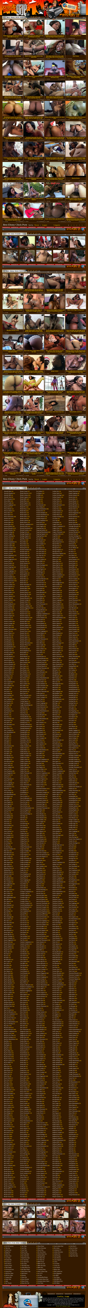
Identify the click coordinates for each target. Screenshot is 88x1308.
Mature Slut (55, 637)
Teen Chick (71, 868)
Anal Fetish (6, 691)
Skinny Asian (72, 617)
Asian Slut (6, 819)
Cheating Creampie (24, 720)
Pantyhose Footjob (57, 903)
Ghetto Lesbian (40, 648)
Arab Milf (6, 742)
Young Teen (71, 1192)
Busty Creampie (24, 676)
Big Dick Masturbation (9, 1039)
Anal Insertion (7, 701)
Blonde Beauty (7, 1171)
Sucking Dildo (72, 808)
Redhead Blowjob (57, 1128)
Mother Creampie (57, 786)
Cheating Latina (24, 730)
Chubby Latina (23, 759)
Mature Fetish (56, 590)
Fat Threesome (39, 505)
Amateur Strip (7, 617)
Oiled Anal (55, 839)
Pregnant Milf (56, 1029)
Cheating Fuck (23, 722)
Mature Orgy (56, 625)
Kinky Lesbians (40, 1033)
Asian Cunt (6, 769)
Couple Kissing (24, 864)
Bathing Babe (7, 870)
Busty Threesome (24, 695)
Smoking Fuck (72, 695)
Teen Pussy (71, 936)
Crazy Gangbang (24, 880)
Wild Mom (71, 1142)
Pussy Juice (55, 1078)
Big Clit (6, 1008)
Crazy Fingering (24, 876)
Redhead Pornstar (57, 1146)
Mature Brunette (56, 571)
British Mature (23, 575)
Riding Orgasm (56, 1194)
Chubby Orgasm (24, 767)
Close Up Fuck (23, 806)
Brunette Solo (23, 635)
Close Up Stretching (25, 814)
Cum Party (22, 934)
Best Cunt (6, 963)
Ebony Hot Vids (25, 1283)
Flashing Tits (39, 571)
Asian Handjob (7, 784)
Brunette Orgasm (24, 625)
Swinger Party (72, 825)
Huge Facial (39, 872)
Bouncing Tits (23, 547)
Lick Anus (55, 518)
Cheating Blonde (24, 716)
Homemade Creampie (41, 792)
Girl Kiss (38, 654)
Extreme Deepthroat (25, 1167)
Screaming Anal (72, 528)
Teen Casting (72, 864)
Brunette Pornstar (24, 627)
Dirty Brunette (23, 1010)
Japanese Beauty (40, 959)
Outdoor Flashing (57, 874)
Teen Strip (71, 953)
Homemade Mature (41, 802)
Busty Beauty (23, 670)
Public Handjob (56, 1062)
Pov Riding (55, 1016)
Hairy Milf (38, 753)
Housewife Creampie (41, 852)
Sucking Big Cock (73, 798)
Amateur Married (8, 586)
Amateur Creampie (8, 547)
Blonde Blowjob (8, 1177)
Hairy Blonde (39, 732)
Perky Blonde (56, 926)
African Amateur (8, 499)
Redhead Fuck (56, 1136)
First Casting (39, 541)
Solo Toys (71, 724)
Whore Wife (72, 1113)
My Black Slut (41, 1257)
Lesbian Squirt (56, 493)
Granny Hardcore (40, 705)
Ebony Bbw (23, 1080)
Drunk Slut (22, 1066)
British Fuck (23, 571)
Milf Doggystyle (56, 683)
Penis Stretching (56, 922)
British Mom (23, 578)
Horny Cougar (39, 821)
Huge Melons (39, 876)
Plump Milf (55, 961)
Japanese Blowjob (40, 963)
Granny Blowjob (40, 695)
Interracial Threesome (41, 940)
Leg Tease (38, 1115)
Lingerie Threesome (57, 532)
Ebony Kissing (23, 1117)
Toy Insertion (72, 1010)
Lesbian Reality (40, 1188)
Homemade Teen (40, 806)
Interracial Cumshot (41, 909)
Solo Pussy (71, 718)
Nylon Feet (55, 825)
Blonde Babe (7, 1169)
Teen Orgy (71, 924)
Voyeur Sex (71, 1078)
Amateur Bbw (7, 524)
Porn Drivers (77, 262)
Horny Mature (39, 831)
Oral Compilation (57, 850)
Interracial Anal (40, 895)
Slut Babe (71, 668)
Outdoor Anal (56, 870)
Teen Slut (71, 942)
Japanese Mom (39, 990)
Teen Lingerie (72, 916)
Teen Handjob (72, 911)
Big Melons (7, 1043)
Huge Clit (38, 862)
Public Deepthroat (57, 1054)
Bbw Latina (7, 891)
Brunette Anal (23, 586)
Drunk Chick (23, 1056)
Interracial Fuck (40, 918)
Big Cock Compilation (9, 1014)
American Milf (7, 670)
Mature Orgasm (56, 623)
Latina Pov (39, 1099)
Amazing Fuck (7, 650)
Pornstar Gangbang (57, 983)
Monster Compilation (58, 771)
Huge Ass (38, 858)
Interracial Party (40, 934)
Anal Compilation (8, 681)
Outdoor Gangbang (57, 878)
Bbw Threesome (8, 922)
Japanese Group (40, 979)
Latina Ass (38, 1062)
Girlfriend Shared (40, 666)
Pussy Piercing (56, 1084)
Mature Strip (56, 644)
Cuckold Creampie (24, 903)
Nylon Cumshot (56, 823)
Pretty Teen (55, 1047)
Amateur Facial (7, 565)
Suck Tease (71, 794)
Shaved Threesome (73, 600)
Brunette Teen (23, 641)
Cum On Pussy (23, 928)
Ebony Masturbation (25, 1120)
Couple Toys (23, 870)
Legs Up (38, 1120)
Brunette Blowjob (24, 598)
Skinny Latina (72, 637)
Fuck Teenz (40, 1283)
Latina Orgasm (39, 1093)
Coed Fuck (22, 829)
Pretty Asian (55, 1031)
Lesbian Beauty (40, 1130)
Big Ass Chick (7, 984)
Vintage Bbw (72, 1051)
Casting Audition (24, 697)
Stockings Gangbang (74, 761)
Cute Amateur (23, 948)
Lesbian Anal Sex (40, 1122)
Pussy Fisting (56, 1072)
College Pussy (23, 841)
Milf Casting (56, 677)
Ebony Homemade (24, 1113)
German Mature (40, 633)
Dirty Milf (22, 1019)
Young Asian (72, 1159)
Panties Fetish (56, 889)
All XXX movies (10, 248)
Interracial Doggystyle (41, 913)
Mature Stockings (57, 643)
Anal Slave (6, 716)
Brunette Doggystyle (25, 608)
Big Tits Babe (7, 1051)
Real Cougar (55, 1103)
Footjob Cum (39, 576)
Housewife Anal (40, 850)
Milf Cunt (55, 681)
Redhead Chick (56, 1130)
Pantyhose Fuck (56, 905)
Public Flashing (56, 1060)
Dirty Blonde (23, 1008)
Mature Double (56, 584)
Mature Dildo (56, 580)
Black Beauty (7, 1087)
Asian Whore (7, 833)
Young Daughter (73, 1179)
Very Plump (57, 1277)
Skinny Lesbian (72, 639)
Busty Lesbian (23, 683)
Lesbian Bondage (40, 1134)
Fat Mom (38, 497)
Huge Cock (39, 864)
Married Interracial (57, 541)
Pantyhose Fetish (57, 901)
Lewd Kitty (56, 1263)
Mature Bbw (55, 561)
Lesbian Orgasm (40, 1173)
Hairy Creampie (40, 738)
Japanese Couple (40, 967)
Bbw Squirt (6, 915)
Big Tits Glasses (8, 1058)
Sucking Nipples (73, 810)
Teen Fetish (71, 893)
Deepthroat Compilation (26, 986)
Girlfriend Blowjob (41, 658)
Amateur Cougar (8, 543)
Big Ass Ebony (7, 986)
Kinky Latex (39, 1031)
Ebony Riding (23, 1134)
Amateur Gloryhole (8, 573)
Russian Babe (72, 499)
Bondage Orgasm (24, 536)
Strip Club (71, 775)
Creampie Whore (24, 901)
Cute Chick (22, 955)
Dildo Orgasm (23, 994)
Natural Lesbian (56, 802)
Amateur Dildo (7, 557)
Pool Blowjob (56, 963)
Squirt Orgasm (72, 747)
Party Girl (55, 915)
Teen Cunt (71, 876)
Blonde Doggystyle (8, 1187)
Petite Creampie (56, 940)
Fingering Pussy (40, 536)
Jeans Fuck (39, 1010)
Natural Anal (56, 798)
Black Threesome (8, 1152)
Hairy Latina (39, 745)
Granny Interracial (40, 707)
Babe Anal (6, 850)
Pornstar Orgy (56, 988)
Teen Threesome (73, 961)
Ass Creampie (7, 835)
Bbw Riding (7, 911)
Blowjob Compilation (25, 524)
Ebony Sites (40, 1250)
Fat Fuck (22, 1194)
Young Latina (72, 1183)
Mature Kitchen (56, 609)
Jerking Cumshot (40, 1012)
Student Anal (72, 780)
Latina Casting (39, 1068)
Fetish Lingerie (40, 526)
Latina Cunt (39, 1074)
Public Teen (55, 1068)
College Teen (23, 845)
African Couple (7, 503)
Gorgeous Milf (39, 689)
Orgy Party (55, 866)
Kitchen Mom (39, 1047)
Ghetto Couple (39, 644)
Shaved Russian (72, 594)
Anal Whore (7, 728)
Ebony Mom (23, 1126)
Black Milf (6, 1115)
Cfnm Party (23, 712)
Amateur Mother (8, 592)
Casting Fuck (23, 699)
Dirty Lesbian (23, 1018)
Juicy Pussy (39, 1023)
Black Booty (7, 1091)
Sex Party (71, 549)
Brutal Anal (23, 646)
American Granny (8, 666)
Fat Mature (39, 493)
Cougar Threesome (24, 858)
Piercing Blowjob (57, 951)
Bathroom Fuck (7, 874)
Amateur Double (8, 563)
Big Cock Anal (7, 1010)
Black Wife (6, 1163)
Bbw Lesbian (7, 893)
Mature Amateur (56, 555)
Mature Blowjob (56, 569)
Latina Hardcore (40, 1082)
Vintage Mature (72, 1062)
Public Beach (56, 1051)
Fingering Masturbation (42, 532)
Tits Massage (72, 1006)
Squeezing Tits (72, 744)
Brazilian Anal (23, 551)
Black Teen (6, 1150)
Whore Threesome (73, 1111)
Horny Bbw (39, 812)
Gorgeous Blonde (40, 683)
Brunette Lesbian (24, 619)
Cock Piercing (23, 823)
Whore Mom (72, 1105)
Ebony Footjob (23, 1103)
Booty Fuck (23, 545)
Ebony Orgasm (23, 1128)
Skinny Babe (72, 619)
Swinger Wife (72, 827)
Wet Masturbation (73, 1082)
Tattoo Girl (71, 833)
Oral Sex (55, 860)
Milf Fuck (55, 689)
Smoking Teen (72, 703)
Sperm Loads (72, 740)
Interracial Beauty (40, 899)
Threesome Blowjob (73, 973)
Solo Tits (71, 722)
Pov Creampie (56, 1006)
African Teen (7, 514)
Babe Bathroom (7, 852)
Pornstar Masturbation (58, 984)
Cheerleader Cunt (24, 740)
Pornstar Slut (56, 994)
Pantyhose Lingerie (57, 907)
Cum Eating (23, 913)
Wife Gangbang (72, 1119)
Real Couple (55, 1105)
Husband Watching (40, 889)
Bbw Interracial (7, 889)
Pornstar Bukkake (57, 975)
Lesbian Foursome (40, 1155)
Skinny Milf (72, 644)
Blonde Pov (23, 507)
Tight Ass (71, 986)
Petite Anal (55, 932)
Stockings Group (73, 763)
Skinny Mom (72, 646)
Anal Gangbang (7, 699)
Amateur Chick (7, 538)
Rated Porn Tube (25, 1257)
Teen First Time (72, 897)
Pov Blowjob (56, 1002)
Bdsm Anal (6, 924)
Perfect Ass (55, 924)
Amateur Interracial (8, 580)
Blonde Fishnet (7, 1192)
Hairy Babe (39, 728)
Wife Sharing (72, 1120)
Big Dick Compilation (9, 1031)
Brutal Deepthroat (24, 650)
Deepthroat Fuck (24, 988)
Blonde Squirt (23, 514)
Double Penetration (24, 1047)
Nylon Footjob (56, 829)
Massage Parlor (56, 551)
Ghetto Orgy (39, 650)
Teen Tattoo (71, 959)
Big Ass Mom (7, 996)
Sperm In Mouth (73, 734)
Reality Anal (55, 1115)
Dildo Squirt (23, 998)
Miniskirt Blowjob (57, 740)
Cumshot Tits (23, 946)
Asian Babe (6, 751)
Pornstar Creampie (57, 979)
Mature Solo (55, 639)
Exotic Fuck (23, 1163)
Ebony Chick (23, 1091)
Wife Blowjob (72, 1117)
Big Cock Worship (8, 1023)
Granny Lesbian (40, 709)
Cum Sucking (23, 936)
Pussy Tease (55, 1091)
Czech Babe (23, 969)
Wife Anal (71, 1115)
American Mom (8, 672)
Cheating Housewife (25, 726)
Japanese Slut (39, 1000)
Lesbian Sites (57, 1254)
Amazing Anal (7, 637)
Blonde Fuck (7, 1194)
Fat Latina (22, 1196)
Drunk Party (23, 1064)
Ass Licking (7, 843)
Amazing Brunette (8, 646)
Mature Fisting (56, 594)
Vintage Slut (72, 1070)
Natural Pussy (56, 806)
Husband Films (40, 887)
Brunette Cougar (24, 604)
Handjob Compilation (41, 759)
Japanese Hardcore (40, 983)
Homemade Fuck (40, 798)
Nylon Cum (55, 821)
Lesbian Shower (40, 1194)
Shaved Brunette (73, 575)
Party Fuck (55, 913)
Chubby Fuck (23, 757)
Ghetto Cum (39, 646)
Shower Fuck (72, 602)
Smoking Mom (72, 699)
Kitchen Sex (39, 1049)
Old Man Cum (56, 847)
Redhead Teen (56, 1152)
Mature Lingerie (56, 615)
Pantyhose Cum (56, 899)
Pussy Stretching (57, 1087)
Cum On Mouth (24, 926)
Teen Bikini (71, 860)
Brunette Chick (23, 602)
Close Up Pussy (24, 812)
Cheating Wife (23, 738)
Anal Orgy (6, 705)
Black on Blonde (8, 1165)
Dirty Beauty (23, 1006)
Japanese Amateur (40, 951)
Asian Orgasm (7, 804)
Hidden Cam (39, 786)
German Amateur (40, 617)
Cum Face (22, 915)
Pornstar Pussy (56, 992)
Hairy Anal (39, 724)
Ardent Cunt (44, 248)
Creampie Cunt (23, 893)
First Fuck (38, 545)
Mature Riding (56, 635)
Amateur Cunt (7, 553)
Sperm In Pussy (72, 736)
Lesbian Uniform (57, 510)
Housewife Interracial (41, 854)
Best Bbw (6, 957)
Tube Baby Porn (25, 1265)
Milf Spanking (56, 716)
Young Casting (72, 1171)
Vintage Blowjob (73, 1054)
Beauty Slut (7, 951)
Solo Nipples (72, 714)
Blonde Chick (7, 1181)
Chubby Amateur (24, 745)
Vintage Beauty (72, 1052)
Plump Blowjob (56, 957)
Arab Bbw (6, 738)
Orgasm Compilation (58, 862)
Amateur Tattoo (7, 625)
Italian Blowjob (40, 946)
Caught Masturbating (25, 705)
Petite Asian (55, 934)
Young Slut (71, 1188)
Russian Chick (72, 508)
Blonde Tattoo (23, 516)
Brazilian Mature (24, 557)
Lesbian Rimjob (40, 1190)
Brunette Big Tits (24, 594)
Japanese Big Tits (40, 961)
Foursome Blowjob (41, 578)
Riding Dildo (56, 1190)
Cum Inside (23, 918)
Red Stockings (56, 1120)
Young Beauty (72, 1163)
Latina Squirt (39, 1105)
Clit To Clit (22, 794)
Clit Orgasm (23, 790)
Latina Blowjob (40, 1066)
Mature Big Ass (56, 563)
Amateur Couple (8, 545)
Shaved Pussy (72, 592)
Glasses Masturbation (41, 677)
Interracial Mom (40, 928)
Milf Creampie (56, 679)
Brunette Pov (23, 629)
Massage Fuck (56, 545)
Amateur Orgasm (8, 596)
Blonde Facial (7, 1190)
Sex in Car (71, 553)
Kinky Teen (39, 1037)
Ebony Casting (23, 1087)
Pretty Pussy (55, 1045)
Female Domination (41, 508)
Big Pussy (6, 1049)
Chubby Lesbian (24, 761)
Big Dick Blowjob (8, 1029)
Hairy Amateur (39, 722)
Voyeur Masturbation (74, 1076)
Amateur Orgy (7, 598)
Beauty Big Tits (7, 934)
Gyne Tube (24, 1250)
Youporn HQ (27, 1232)
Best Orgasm (7, 971)
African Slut (7, 512)
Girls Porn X (73, 1246)
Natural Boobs (56, 800)
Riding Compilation (57, 1185)
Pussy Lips (55, 1082)
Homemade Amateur (41, 788)
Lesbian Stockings (57, 495)
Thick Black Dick (73, 969)
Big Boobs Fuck (8, 1006)
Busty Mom (23, 687)
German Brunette (40, 627)
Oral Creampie (56, 852)
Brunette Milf (23, 621)
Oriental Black (56, 868)
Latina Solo (39, 1103)
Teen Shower (72, 940)
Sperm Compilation (73, 732)
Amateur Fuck (7, 569)
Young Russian (72, 1187)
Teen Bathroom (72, 854)
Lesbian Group (39, 1157)
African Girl (7, 507)
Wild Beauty (72, 1130)
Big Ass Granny (8, 990)
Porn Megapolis (57, 1273)
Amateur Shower (8, 608)
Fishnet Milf (39, 561)
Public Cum (55, 1052)
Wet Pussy (71, 1089)
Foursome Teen (40, 584)
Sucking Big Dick (73, 800)
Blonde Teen (23, 518)
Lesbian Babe (39, 1126)
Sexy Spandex (72, 557)
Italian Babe (39, 944)
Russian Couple (72, 510)
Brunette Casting (24, 600)
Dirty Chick (23, 1012)
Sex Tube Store (25, 1261)
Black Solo (6, 1138)
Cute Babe (22, 950)
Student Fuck (72, 784)
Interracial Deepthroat (41, 911)
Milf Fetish (55, 687)
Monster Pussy (56, 779)
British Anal (23, 565)
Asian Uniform (7, 831)
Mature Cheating (57, 573)
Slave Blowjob (72, 658)
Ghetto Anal (39, 641)
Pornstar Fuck (56, 981)
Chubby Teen (23, 771)
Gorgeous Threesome (41, 691)
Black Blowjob (7, 1089)
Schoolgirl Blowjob (73, 526)
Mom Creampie (56, 745)
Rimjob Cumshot (57, 1196)
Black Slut (6, 1136)
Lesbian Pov (39, 1185)
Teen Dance (71, 878)
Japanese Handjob (40, 981)
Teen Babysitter (72, 852)
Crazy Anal (22, 872)
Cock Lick (22, 821)
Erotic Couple (23, 1152)
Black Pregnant (7, 1130)
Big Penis (6, 1047)
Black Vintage (7, 1157)
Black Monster (7, 1119)
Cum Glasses (23, 916)
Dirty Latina (23, 1016)
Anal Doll (6, 689)
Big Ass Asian (7, 975)
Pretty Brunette (56, 1037)
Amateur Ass (7, 520)
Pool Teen (55, 967)
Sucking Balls (72, 796)
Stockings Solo (72, 765)
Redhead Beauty (56, 1126)
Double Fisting (23, 1043)
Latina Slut (39, 1101)
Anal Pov (6, 714)
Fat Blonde (22, 1188)
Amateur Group (7, 575)
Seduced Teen (72, 540)
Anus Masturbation (8, 732)
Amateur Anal (7, 518)
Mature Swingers (57, 650)
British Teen (23, 582)
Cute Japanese (23, 957)
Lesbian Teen (56, 503)
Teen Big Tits (72, 858)
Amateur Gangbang (8, 571)
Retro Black (55, 1159)
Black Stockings (8, 1144)
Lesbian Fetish (39, 1150)
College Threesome (24, 847)
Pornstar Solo (56, 996)
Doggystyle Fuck (24, 1033)
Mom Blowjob (56, 744)
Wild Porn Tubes (77, 1218)
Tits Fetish (71, 1004)
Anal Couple (7, 683)
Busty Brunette (23, 674)
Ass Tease (6, 845)
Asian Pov (6, 812)
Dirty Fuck (22, 1014)
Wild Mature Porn (58, 1281)
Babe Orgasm (7, 862)
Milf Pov (55, 709)
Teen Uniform (72, 967)
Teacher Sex (72, 841)
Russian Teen (72, 522)
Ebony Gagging (24, 1107)
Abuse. (68, 1306)
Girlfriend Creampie (41, 660)
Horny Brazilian (40, 815)
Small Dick (71, 676)
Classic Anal (23, 775)
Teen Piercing (72, 932)
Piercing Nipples (57, 953)
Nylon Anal (55, 819)
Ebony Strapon (23, 1140)
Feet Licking (39, 507)
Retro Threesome (57, 1181)
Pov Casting (55, 1004)
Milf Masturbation (57, 699)
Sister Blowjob (72, 608)
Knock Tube (24, 1252)
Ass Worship (7, 847)
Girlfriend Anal (40, 656)
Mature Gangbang (57, 600)
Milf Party (55, 705)
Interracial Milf (40, 926)
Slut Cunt (71, 672)
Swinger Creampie (73, 821)
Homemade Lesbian (41, 800)
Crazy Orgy (23, 885)
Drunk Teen (23, 1068)
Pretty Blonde (56, 1035)
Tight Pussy (71, 998)
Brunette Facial (23, 611)
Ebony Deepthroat (24, 1097)
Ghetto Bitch (39, 643)
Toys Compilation (73, 1012)
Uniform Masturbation (74, 1029)
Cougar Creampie (24, 850)
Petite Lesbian (56, 948)
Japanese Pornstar (40, 996)
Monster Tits (56, 780)
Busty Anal (22, 664)
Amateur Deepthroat (9, 555)
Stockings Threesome (74, 767)
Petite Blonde (56, 936)
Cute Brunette (23, 953)
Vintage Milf (72, 1064)
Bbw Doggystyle (8, 883)
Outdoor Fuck (56, 876)
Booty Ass (22, 540)
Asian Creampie (8, 767)
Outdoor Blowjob (57, 872)
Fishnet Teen (39, 567)
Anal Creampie (7, 685)
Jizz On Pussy (39, 1018)
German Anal (39, 619)
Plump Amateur (56, 955)
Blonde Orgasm (24, 503)
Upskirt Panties (72, 1035)
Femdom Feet (39, 510)
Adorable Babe (7, 491)
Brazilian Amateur (24, 549)
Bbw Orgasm (7, 901)
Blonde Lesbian (24, 495)
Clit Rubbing (23, 792)
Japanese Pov (39, 998)
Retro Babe (55, 1157)
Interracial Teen (40, 938)
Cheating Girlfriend (25, 724)
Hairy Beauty (39, 730)
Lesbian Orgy (39, 1175)
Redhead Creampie (57, 1132)
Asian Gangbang (8, 782)
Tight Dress (71, 990)
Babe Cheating (7, 858)
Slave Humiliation (73, 662)
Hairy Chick (39, 736)
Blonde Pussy (23, 508)
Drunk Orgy (23, 1062)
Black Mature (7, 1111)
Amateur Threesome (9, 629)
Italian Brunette (40, 948)
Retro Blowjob (56, 1163)
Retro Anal (55, 1155)
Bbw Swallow (7, 918)
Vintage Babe (72, 1049)
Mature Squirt (56, 641)
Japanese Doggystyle (41, 973)
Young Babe (72, 1161)
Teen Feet (71, 891)
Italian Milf (39, 950)
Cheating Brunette (24, 718)
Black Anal (6, 1080)
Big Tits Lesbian (8, 1060)
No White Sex (41, 1259)
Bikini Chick (7, 1072)
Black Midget (7, 1113)
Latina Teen (39, 1107)
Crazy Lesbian (23, 882)
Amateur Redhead (8, 604)
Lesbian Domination (41, 1146)
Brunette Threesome (25, 643)
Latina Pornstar (40, 1097)
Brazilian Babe (23, 553)
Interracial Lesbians (41, 924)
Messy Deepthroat (57, 664)
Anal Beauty (7, 676)
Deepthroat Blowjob (25, 984)
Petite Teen (55, 950)
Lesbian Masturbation (41, 1165)
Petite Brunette (56, 938)
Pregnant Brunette (57, 1025)
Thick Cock (71, 971)
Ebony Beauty (23, 1082)
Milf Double (55, 685)
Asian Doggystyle (8, 773)
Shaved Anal (72, 561)
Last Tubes (27, 262)
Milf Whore (55, 736)
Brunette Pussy (23, 631)
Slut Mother (71, 674)
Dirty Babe (22, 1004)
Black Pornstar (7, 1126)
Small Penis (71, 677)
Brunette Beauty (24, 592)
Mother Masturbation (58, 790)
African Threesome (8, 516)
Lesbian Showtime (58, 1252)
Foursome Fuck (40, 582)
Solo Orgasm (72, 716)
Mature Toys (56, 658)
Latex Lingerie (39, 1058)
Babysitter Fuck (8, 868)
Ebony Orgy (23, 1130)
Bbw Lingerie (7, 895)
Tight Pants (71, 996)
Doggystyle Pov (24, 1035)
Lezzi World (57, 1267)
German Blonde (40, 623)
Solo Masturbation (73, 712)
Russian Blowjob (73, 505)
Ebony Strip (23, 1142)
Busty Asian (23, 666)
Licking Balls (56, 522)
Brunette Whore (24, 644)
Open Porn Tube (74, 1256)
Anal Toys (6, 726)
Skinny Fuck (72, 633)
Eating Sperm (23, 1072)
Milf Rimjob (55, 711)
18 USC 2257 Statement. (61, 1306)
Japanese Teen (39, 1004)
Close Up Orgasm (24, 810)
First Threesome (40, 549)
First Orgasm (39, 547)
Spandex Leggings (73, 730)
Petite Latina (56, 946)
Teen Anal (71, 847)
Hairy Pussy (39, 755)
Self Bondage (72, 541)
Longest (44, 225)
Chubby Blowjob (24, 753)
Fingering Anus (40, 528)
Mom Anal (55, 742)
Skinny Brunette (72, 629)
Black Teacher (7, 1148)
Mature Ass (55, 559)
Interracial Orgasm (40, 930)
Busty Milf (22, 685)
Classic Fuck (23, 777)
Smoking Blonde (73, 687)
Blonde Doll (7, 1188)
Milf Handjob (56, 693)
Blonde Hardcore (24, 493)
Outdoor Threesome (57, 887)
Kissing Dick (39, 1043)
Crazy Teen (23, 887)
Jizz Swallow (39, 1021)
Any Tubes (24, 1246)
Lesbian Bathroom (40, 1128)
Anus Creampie (7, 730)
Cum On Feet (23, 924)
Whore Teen (72, 1109)
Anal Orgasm (7, 703)
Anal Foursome (7, 695)
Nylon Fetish (56, 827)
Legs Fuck (38, 1119)
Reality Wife (56, 1119)
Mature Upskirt (56, 660)
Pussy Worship (56, 1093)
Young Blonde (72, 1167)
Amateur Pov (7, 602)
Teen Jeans (71, 913)
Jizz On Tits (39, 1019)
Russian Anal (72, 497)
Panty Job (55, 897)
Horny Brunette (40, 817)
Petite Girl (55, 942)
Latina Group (39, 1080)
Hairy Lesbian (39, 747)
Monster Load (56, 777)
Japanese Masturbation (41, 984)
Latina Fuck (39, 1078)
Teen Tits (71, 963)
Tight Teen (71, 1000)
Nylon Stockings (57, 835)
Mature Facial (56, 586)
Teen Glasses (72, 905)
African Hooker (7, 508)
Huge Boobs (39, 860)
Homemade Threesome (41, 808)
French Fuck (39, 594)
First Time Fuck (40, 553)
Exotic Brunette (24, 1159)
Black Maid (7, 1109)
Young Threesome (73, 1194)
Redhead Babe (56, 1124)
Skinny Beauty (72, 621)
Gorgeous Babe (40, 681)
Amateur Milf (7, 588)
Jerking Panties (40, 1014)
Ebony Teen (23, 1144)
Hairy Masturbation (41, 749)
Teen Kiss (71, 915)
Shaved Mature (72, 588)
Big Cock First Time (9, 1018)
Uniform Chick (72, 1025)
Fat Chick (22, 1192)
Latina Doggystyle (40, 1076)
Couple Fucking (24, 862)
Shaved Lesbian (72, 586)
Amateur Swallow (8, 621)
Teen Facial (71, 889)
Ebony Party (23, 1132)
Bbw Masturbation (8, 897)
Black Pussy (7, 1132)
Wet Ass (71, 1080)
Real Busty (55, 1101)
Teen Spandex (72, 946)
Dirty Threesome (24, 1029)
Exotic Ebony (23, 1161)
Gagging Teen (39, 611)
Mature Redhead (56, 633)
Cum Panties (23, 932)
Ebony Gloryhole (24, 1111)
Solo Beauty (72, 705)
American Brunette (8, 664)
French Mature (39, 596)
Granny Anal (39, 693)
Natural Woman (56, 812)
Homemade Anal (40, 790)
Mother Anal (56, 782)
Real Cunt (55, 1107)
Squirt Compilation (73, 745)
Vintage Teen (72, 1072)
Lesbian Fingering (40, 1152)
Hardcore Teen (39, 784)
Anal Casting (7, 677)
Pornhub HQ (44, 262)
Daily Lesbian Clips (42, 1271)
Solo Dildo (71, 709)
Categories (57, 225)
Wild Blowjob (72, 1134)
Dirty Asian (23, 1002)
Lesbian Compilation (41, 1140)
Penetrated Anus (56, 918)
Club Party (22, 817)
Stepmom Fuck (72, 753)
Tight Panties (72, 994)
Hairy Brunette (39, 734)
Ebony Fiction (24, 1281)
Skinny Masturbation (74, 641)
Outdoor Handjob (57, 880)
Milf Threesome (56, 730)
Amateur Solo (7, 611)
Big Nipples (7, 1045)
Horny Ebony (39, 825)
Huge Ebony (39, 870)
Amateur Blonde (8, 526)
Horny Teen (39, 845)
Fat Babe (22, 1185)
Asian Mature (7, 796)
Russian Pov (72, 518)
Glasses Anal (39, 670)
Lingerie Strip (56, 530)
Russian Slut (72, 520)
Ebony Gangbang (24, 1109)
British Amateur (24, 563)
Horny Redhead (40, 841)
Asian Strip (6, 823)
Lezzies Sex (57, 1265)
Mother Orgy (56, 794)
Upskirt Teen (72, 1039)
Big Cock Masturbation (9, 1021)
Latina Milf (39, 1089)
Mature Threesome (57, 656)
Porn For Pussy (73, 1248)
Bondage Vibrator (24, 538)
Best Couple (7, 961)
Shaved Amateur (73, 559)
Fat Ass (22, 1183)
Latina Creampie (40, 1072)
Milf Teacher (56, 728)
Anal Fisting (7, 693)
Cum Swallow (23, 938)
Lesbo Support (57, 1259)
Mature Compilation (57, 575)
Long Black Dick (57, 534)
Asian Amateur (7, 745)
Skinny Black (72, 623)
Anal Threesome (8, 724)
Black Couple (7, 1097)
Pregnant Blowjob (57, 1023)
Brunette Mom (23, 623)
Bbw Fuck (6, 887)
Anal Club (6, 679)
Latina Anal (39, 1060)
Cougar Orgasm (24, 854)
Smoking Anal (72, 681)
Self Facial (71, 543)
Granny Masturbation (41, 711)
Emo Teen (22, 1148)
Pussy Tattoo (56, 1089)
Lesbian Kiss (39, 1159)
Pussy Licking (56, 1080)
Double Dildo (23, 1041)
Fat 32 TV (40, 1273)
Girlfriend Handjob (41, 664)
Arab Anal (6, 734)
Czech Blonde (23, 971)
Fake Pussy (22, 1175)
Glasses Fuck (39, 676)
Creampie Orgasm (24, 895)
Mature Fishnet (56, 592)
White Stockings (73, 1097)
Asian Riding (7, 815)
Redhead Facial (56, 1134)
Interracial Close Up (41, 905)
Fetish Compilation (41, 520)
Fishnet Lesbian (40, 559)
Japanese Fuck (39, 975)
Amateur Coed (7, 540)
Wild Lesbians (72, 1136)
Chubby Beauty (24, 751)
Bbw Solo (6, 913)
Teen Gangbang (72, 903)
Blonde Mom (23, 501)
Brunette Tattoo (24, 639)
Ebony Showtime (42, 1248)
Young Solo (71, 1190)
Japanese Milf (39, 988)
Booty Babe (23, 541)
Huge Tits (38, 883)
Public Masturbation (57, 1064)
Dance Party (23, 983)
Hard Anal (38, 763)
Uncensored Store (44, 1218)
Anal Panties (7, 709)
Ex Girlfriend (23, 1157)
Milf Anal (55, 670)
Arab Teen (6, 744)
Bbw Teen (6, 920)
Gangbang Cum (40, 615)
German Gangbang (40, 631)
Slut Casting (72, 670)
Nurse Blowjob (56, 815)
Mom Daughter (56, 749)
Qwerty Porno (10, 1218)
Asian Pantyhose (8, 808)
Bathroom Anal (7, 872)
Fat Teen (38, 503)
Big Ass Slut (7, 998)
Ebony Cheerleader (24, 1089)
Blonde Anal (7, 1167)
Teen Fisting (72, 899)
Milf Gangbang (56, 691)
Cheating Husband (24, 728)
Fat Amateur (23, 1179)
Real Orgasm (56, 1113)
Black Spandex (7, 1140)
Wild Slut (71, 1150)
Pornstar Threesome (57, 1000)
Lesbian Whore (56, 514)
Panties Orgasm (56, 893)
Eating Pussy (23, 1070)
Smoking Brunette (73, 691)
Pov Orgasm (55, 1014)
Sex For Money (72, 547)
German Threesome (41, 639)
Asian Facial (7, 775)
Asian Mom (7, 800)
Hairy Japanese (40, 744)
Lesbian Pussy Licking (41, 1187)
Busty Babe (23, 668)
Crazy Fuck (23, 878)
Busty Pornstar (23, 689)
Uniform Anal (72, 1019)
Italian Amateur (40, 942)
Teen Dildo (71, 882)
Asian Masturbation (8, 794)
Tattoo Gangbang (73, 831)
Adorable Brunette (8, 493)
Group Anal (39, 712)
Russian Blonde (72, 503)
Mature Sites (57, 1269)
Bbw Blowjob (7, 878)
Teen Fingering (72, 895)
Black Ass (6, 1082)
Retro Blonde (56, 1161)
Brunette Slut (23, 633)
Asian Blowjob (7, 761)
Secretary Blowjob (73, 532)
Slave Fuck (71, 660)
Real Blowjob (56, 1097)
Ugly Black (71, 1014)
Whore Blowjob (72, 1099)
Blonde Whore (23, 522)
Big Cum (6, 1025)
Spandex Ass (72, 728)
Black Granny (7, 1105)
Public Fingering (57, 1058)
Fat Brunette (23, 1190)
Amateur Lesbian (8, 584)
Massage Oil (55, 547)
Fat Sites (40, 1275)
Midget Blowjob (56, 666)
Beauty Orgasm (7, 946)
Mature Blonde (56, 567)
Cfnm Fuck (22, 711)
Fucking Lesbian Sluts (43, 1279)
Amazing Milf (7, 654)
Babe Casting (7, 856)
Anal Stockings (7, 718)
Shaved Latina (72, 584)
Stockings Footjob (73, 759)
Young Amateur (72, 1155)
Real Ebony (55, 1109)
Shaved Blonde (72, 573)
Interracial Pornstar (41, 936)
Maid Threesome (57, 540)
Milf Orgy (55, 703)
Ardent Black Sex (25, 1267)
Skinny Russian (72, 650)
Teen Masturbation (73, 918)
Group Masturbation (41, 718)
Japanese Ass (39, 955)
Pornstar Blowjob (57, 973)
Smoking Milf (72, 697)
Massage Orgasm (57, 549)
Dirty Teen (22, 1027)
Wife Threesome (73, 1122)
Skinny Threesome (73, 656)
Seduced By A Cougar (74, 538)
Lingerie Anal (56, 524)
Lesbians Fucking (57, 516)
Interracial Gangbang (41, 920)
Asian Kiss (6, 788)
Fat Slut (38, 501)
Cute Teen (22, 967)
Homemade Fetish (40, 796)
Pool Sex (55, 965)
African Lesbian (8, 510)
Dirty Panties (23, 1023)
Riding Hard (55, 1192)
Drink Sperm (23, 1051)
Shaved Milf (72, 590)
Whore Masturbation (74, 1103)
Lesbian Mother (40, 1171)
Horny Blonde (39, 814)
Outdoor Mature (56, 883)
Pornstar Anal (56, 969)
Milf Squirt (55, 718)
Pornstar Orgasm (57, 986)
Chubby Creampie (24, 755)
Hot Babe (38, 848)
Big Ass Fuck (7, 988)
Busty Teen (22, 693)
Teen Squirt (71, 950)
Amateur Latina (7, 582)
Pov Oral (55, 1012)
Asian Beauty (7, 755)
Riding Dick (55, 1188)
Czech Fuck (23, 975)
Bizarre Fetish (7, 1078)
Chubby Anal (23, 747)
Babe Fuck (6, 860)
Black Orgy (6, 1122)
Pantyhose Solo (56, 911)
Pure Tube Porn (25, 1256)
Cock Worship (23, 827)
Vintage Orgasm (72, 1068)
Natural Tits (55, 810)
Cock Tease (23, 825)
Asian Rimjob (7, 817)
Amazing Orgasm (8, 656)
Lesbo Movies (57, 1257)
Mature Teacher (56, 654)
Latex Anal (39, 1051)
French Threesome (40, 604)
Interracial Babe (40, 897)
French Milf (39, 598)
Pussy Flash (55, 1074)
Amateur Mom (7, 590)
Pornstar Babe (56, 971)
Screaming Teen (72, 530)
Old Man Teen (56, 848)
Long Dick (55, 536)
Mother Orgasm (56, 792)
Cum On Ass (23, 920)
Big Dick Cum (7, 1033)
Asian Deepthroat (8, 771)
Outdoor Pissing (56, 885)
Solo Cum (71, 707)
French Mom (39, 600)
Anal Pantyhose (7, 711)
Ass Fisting (6, 839)
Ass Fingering (7, 837)
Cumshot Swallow (24, 944)
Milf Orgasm (56, 701)
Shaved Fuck (72, 580)
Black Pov (6, 1128)
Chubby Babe (23, 749)
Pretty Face (55, 1039)
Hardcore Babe (39, 769)
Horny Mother (39, 837)
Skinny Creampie (73, 631)
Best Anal (6, 953)
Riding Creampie (57, 1187)
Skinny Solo (72, 652)
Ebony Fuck (23, 1105)
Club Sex (22, 819)
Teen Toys (71, 965)
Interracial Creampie (41, 907)
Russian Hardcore (73, 516)
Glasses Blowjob (40, 672)
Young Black (72, 1165)
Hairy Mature (39, 751)
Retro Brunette (56, 1165)
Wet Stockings (72, 1091)
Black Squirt (7, 1142)
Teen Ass (71, 848)
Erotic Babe (23, 1150)
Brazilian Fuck (23, 555)
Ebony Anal (23, 1076)
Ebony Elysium (25, 1279)
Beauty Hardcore (8, 944)
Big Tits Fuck (7, 1056)
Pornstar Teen (56, 998)
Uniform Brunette (73, 1023)
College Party (23, 839)
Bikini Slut (6, 1076)
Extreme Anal (23, 1165)
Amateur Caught (8, 534)
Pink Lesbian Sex (58, 1271)
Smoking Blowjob (73, 689)
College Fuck (23, 835)
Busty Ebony (23, 677)
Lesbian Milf (39, 1167)
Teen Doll (71, 885)
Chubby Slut (23, 769)
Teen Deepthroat (73, 880)
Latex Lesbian (39, 1056)
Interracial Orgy (40, 932)
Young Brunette (72, 1169)
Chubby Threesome (25, 773)
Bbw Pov (6, 909)
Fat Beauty (22, 1187)
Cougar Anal (23, 848)
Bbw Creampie (7, 882)
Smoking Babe (72, 683)
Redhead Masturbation (58, 1140)
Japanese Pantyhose (41, 994)
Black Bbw (6, 1086)
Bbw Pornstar (7, 907)
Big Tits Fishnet (8, 1054)
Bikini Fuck (7, 1074)
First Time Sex (39, 555)
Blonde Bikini (7, 1175)
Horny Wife (39, 847)
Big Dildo (6, 1041)
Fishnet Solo (39, 563)
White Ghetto (72, 1093)
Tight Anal (71, 983)
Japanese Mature (40, 986)
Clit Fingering (23, 786)
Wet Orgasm (72, 1084)
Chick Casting (23, 744)
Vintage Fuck (72, 1056)
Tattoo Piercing (72, 837)
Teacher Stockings (73, 843)
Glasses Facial (39, 674)
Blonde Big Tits (8, 1173)
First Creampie (39, 543)
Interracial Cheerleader (41, 903)
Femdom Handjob (40, 512)
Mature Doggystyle (57, 582)
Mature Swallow (56, 648)
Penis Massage (56, 920)
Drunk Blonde (23, 1052)
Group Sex (38, 720)
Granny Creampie (40, 697)
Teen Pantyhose (72, 928)
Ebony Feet (23, 1101)
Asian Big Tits (7, 757)
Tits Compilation (73, 1002)
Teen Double (72, 887)
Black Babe (6, 1084)
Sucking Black (72, 802)
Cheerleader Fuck (24, 742)
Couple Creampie (24, 860)
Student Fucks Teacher (74, 786)
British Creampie (24, 569)
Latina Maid (39, 1086)
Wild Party (71, 1146)
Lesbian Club (39, 1138)
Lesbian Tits (55, 507)
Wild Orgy (71, 1144)
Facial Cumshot (24, 1173)
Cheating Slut (23, 736)
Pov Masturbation (57, 1010)
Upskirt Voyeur (72, 1041)
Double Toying (23, 1049)
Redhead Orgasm (57, 1144)
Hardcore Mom (40, 777)
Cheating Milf (23, 732)
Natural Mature (56, 804)
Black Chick (7, 1095)
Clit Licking (23, 788)
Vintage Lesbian (72, 1058)
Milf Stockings (56, 720)
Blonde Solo (23, 512)
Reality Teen (56, 1117)
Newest (36, 225)
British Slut (23, 580)
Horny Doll (39, 823)
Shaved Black (72, 571)
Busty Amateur (23, 662)
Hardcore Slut (39, 782)
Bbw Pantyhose (7, 905)
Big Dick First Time (8, 1035)
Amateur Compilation (9, 541)
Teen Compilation (73, 870)
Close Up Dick (23, 804)
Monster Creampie (57, 773)
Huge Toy (38, 885)
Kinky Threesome (40, 1039)
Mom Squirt (55, 761)
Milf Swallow (56, 726)
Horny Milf (39, 833)
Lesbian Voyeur (56, 512)
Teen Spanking (72, 948)
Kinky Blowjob (40, 1027)
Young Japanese (72, 1181)
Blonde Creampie (8, 1185)
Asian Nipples (7, 802)
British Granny (23, 573)
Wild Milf (71, 1140)
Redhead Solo (56, 1150)
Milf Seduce (55, 712)
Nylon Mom (55, 833)
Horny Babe (39, 810)
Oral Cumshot (56, 856)
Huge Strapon (39, 882)
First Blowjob (39, 540)
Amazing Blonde (8, 644)
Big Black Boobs (8, 1002)
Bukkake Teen (23, 660)
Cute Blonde (23, 951)
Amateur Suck (7, 619)
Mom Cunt (55, 747)
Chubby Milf (23, 765)
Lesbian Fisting (40, 1154)
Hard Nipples (39, 767)
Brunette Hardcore (24, 617)
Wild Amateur (72, 1124)
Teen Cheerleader (73, 866)
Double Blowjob (24, 1039)
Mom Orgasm (56, 755)
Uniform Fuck (72, 1027)
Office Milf (55, 837)
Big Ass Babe (7, 977)
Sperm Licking (72, 738)
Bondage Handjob (24, 534)
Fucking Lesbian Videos (43, 1281)
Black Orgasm (7, 1120)
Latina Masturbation (41, 1087)
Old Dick (55, 843)
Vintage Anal (72, 1047)
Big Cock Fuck (7, 1019)
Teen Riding (72, 938)
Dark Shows (24, 1273)
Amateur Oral (7, 594)
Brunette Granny (24, 615)
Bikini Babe (7, 1068)
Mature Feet (55, 588)
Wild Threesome (73, 1154)
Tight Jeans (71, 992)
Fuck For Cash (39, 608)
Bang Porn (61, 248)
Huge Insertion (39, 874)
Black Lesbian (7, 1107)
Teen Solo (71, 944)
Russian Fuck (72, 514)
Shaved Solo (72, 596)
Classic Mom (23, 782)
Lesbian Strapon (56, 497)
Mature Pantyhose (57, 627)
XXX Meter (57, 1283)
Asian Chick (7, 763)
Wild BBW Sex (57, 1279)
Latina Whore (39, 1111)
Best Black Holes (25, 1269)
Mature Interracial (57, 608)
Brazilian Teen (23, 561)
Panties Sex (55, 895)
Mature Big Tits (56, 565)
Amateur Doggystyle (9, 559)
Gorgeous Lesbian (40, 687)
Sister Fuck (71, 609)
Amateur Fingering (8, 567)
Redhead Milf (56, 1142)
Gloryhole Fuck (40, 679)
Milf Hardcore (56, 695)
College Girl (23, 837)
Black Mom (7, 1117)
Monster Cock (56, 769)
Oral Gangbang (56, 858)
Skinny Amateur (72, 613)
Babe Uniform (7, 866)
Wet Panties (71, 1086)
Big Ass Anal (7, 973)
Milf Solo (55, 714)
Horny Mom (39, 835)
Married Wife (56, 543)
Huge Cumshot (39, 866)
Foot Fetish (39, 575)
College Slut (23, 843)
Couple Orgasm (24, 866)
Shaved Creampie (73, 578)
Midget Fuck (56, 668)
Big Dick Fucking (8, 1037)
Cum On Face (23, 922)
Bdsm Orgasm (7, 926)
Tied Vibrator (72, 981)
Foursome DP (39, 580)
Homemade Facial (40, 794)
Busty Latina (23, 681)
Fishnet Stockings (40, 565)
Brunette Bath (23, 590)
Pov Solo (55, 1018)
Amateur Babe (7, 522)
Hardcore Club (39, 771)
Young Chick (72, 1173)
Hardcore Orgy (39, 780)
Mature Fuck (56, 598)
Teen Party (71, 930)
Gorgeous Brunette (40, 685)
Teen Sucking (72, 955)
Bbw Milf (6, 899)
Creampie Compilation (25, 891)
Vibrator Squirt (72, 1045)
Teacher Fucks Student (74, 839)
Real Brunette (56, 1099)
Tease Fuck (71, 845)
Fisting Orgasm (40, 569)
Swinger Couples (73, 819)
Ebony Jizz (22, 1115)
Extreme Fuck (23, 1169)
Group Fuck (39, 716)
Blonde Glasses (7, 1196)
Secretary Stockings (73, 536)
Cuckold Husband (24, 907)
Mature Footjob (56, 596)
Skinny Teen (72, 654)
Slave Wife (71, 664)
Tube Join (27, 248)
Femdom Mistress (40, 516)
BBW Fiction (41, 1261)
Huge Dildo (39, 868)
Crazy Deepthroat (24, 874)
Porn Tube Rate (25, 1254)
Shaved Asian (72, 563)
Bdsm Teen (6, 928)
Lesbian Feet (39, 1148)
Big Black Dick (7, 1004)
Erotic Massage (24, 1154)
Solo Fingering (72, 711)
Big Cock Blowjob (8, 1012)
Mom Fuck (55, 751)
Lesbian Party (39, 1179)
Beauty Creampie (8, 938)
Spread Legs (72, 742)
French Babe (39, 590)
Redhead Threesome (57, 1154)
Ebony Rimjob (23, 1136)
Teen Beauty (72, 856)
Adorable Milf (7, 495)
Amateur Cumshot (8, 551)
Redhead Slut (56, 1148)
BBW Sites (40, 1267)
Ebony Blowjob (24, 1084)
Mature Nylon (56, 621)
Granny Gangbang (40, 703)
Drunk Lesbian (23, 1058)
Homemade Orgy (40, 804)
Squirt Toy (71, 749)
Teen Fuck (71, 901)
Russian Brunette (73, 507)
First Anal (38, 538)
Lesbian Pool (39, 1181)
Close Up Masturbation (25, 808)
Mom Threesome (57, 763)
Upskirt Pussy (72, 1037)
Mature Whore (56, 662)
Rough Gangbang (73, 493)
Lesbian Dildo (39, 1144)
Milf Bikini (55, 674)
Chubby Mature (24, 763)
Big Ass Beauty (7, 979)
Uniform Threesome (73, 1031)
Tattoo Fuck (71, 829)
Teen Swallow (72, 957)
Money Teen (55, 765)
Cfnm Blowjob (23, 709)
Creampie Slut (23, 899)
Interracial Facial (40, 915)
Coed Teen (22, 831)
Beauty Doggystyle (8, 940)
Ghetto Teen (39, 652)
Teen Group (71, 909)
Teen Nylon (71, 920)
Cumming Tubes (42, 1269)
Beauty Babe (7, 932)
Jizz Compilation (40, 1016)
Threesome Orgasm (73, 979)
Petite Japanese (56, 944)
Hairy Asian (39, 726)
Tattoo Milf (71, 835)
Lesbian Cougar (40, 1142)
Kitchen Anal (39, 1045)
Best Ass (6, 955)
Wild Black (71, 1132)
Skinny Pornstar (72, 648)
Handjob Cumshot (40, 761)
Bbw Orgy (6, 903)
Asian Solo (6, 821)
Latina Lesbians (40, 1084)
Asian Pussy (7, 814)
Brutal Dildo (23, 652)
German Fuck (39, 629)
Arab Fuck (6, 740)
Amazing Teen (7, 658)
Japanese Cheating (40, 965)
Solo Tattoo (71, 720)
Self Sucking (72, 545)
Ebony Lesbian (23, 1119)
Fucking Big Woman (43, 1277)
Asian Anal (6, 747)
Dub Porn (77, 248)
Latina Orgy (39, 1095)
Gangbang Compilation (41, 613)
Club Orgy (22, 815)
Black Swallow (7, 1146)
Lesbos (55, 1261)
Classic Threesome (24, 784)
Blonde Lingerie (24, 497)
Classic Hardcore (24, 779)
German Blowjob (40, 625)
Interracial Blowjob (41, 901)
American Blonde (8, 662)
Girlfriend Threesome (41, 668)
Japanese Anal (39, 953)
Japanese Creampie (41, 969)
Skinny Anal (72, 615)
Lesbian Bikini (39, 1132)
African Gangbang (8, 505)
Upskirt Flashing (73, 1033)
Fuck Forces (61, 262)
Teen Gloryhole (72, 907)
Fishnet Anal (39, 557)
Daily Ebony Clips (25, 1271)
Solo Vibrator (72, 726)
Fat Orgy (38, 499)
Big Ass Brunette (8, 983)
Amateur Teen (7, 627)
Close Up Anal (23, 796)
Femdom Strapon (40, 518)
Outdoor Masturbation (58, 882)
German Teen (39, 637)
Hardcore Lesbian (40, 775)
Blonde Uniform (24, 520)
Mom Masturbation (57, 753)
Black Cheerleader (8, 1093)
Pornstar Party (56, 990)
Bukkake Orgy (23, 658)
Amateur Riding (8, 606)
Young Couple (72, 1175)
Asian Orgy (6, 806)
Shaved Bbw (72, 567)
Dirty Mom (22, 1021)
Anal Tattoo (7, 722)
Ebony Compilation (25, 1093)
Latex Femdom (40, 1054)
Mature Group (56, 602)
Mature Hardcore (57, 606)
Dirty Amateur (23, 1000)
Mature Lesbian (56, 613)
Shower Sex (71, 606)
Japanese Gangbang (41, 977)
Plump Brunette (56, 959)
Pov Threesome (56, 1019)
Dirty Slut (22, 1025)
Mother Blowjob (56, 784)
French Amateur (40, 586)
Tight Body (71, 988)
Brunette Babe (23, 588)
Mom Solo (55, 759)
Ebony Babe (23, 1078)
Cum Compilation (24, 911)
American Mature (8, 668)
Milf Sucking (56, 724)
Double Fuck (23, 1045)
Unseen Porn (61, 1218)
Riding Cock (56, 1183)
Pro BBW (56, 1275)
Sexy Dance (71, 555)
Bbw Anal (6, 876)
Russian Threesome (73, 524)
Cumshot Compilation (25, 942)
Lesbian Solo (56, 491)
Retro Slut (55, 1179)
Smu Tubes (24, 1263)
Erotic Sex (22, 1155)
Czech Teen (23, 979)
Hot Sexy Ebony (42, 1252)
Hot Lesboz (56, 1248)
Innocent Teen (39, 893)
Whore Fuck (72, 1101)
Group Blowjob (40, 714)
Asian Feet (6, 777)
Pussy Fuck (55, 1076)
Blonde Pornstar (24, 505)
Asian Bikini (7, 759)
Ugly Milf (71, 1016)
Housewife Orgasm (41, 856)
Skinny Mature (72, 643)
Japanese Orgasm (40, 992)
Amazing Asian (7, 639)
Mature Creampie (57, 576)
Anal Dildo (6, 687)
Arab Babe (6, 736)
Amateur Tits (7, 631)
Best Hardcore (7, 969)
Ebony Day (24, 1277)
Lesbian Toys (56, 508)
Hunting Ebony (41, 1256)
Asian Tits (6, 829)
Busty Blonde (23, 672)
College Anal (23, 833)
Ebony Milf (23, 1124)
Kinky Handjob (40, 1029)
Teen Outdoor (72, 926)
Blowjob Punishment (25, 528)
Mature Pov (55, 631)
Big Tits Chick (7, 1052)
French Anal (39, 588)
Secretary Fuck (72, 534)
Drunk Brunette (24, 1054)
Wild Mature (72, 1138)
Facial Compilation (24, 1171)
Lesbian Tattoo (56, 501)
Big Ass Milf (7, 994)
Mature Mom (56, 619)
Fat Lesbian (39, 491)
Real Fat (55, 1111)
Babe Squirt (7, 864)
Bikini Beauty (7, 1070)
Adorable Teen (7, 497)
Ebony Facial (23, 1099)
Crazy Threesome (24, 889)
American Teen (7, 674)
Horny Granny (39, 827)
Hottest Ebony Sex (42, 1254)
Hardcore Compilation (41, 773)
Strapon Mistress (73, 771)
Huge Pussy (39, 880)
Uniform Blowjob (73, 1021)
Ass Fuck (6, 841)
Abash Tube (44, 1232)
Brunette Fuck (23, 613)
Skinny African (72, 611)
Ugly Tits (71, 1018)
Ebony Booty (23, 1086)
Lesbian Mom (39, 1169)
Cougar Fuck (23, 852)
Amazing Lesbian (8, 652)
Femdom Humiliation (41, 514)
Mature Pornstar (56, 629)
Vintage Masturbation (74, 1060)
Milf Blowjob (56, 676)
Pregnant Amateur (57, 1021)
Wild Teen (71, 1152)
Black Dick (6, 1099)
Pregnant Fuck (56, 1027)
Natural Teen (56, 808)
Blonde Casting (7, 1179)
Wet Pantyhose (72, 1087)
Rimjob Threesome (73, 491)
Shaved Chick (72, 576)
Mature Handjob (56, 604)
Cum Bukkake (23, 909)
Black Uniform (7, 1155)
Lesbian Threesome (57, 505)
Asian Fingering (8, 779)
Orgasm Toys (56, 864)
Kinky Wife (39, 1041)
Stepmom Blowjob (73, 751)
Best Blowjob (7, 959)
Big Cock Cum (7, 1016)
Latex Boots (39, 1052)
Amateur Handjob (8, 576)
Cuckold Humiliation (25, 905)
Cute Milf (22, 963)
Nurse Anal (55, 814)
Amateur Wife (7, 635)
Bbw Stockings (7, 916)
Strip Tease (71, 777)
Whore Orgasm (72, 1107)
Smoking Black (72, 685)
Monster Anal (56, 767)
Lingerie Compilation (58, 526)
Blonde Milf (23, 499)
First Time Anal (40, 551)
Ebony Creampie (24, 1095)
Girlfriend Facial (40, 662)
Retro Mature (56, 1173)
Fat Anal (22, 1181)
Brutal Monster (23, 656)
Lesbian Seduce (40, 1192)
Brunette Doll (23, 609)
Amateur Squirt (7, 613)
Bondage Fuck (23, 532)
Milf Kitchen (56, 697)
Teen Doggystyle (73, 883)
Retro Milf (55, 1175)
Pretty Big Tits (56, 1033)
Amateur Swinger (8, 623)
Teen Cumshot (72, 874)
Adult (61, 1232)
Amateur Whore (8, 633)
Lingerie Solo (56, 528)
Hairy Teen (39, 757)
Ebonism (23, 1275)
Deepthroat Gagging (25, 990)
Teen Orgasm (72, 922)
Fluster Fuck (10, 262)
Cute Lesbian (23, 961)
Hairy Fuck (39, 740)
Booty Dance (23, 543)
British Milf (23, 576)
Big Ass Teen (7, 1000)
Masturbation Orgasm (58, 553)
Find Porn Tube (74, 1254)
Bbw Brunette (7, 880)
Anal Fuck (6, 697)
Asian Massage (7, 792)
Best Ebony (6, 965)
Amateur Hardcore (8, 578)
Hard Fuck (38, 765)
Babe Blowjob (7, 854)
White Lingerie (72, 1095)
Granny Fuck (39, 701)
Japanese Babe (39, 957)
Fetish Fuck (39, 522)
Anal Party (6, 712)
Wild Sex (71, 1148)
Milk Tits (55, 738)
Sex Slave (71, 551)
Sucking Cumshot (73, 806)
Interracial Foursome (41, 916)
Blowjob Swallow (24, 530)
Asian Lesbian (7, 790)
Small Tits (71, 679)
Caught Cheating (24, 703)
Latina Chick (39, 1070)
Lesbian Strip (56, 499)
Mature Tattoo (56, 652)
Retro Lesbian (56, 1169)
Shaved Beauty (72, 569)
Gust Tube (23, 1248)
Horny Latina (39, 829)
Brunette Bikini (24, 596)
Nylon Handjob (56, 831)
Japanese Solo (39, 1002)
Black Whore (7, 1161)
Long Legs (55, 538)
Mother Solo (55, 796)
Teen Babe (71, 850)
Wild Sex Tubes (10, 1232)
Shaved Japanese (73, 582)
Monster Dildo (56, 775)
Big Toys (6, 1064)
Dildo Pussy (23, 996)
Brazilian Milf (23, 559)
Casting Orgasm (24, 701)
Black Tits (6, 1154)
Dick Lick (22, 992)
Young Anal (71, 1157)
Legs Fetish (39, 1117)
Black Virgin (7, 1159)
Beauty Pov (6, 950)
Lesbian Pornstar (40, 1183)
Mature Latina (56, 611)
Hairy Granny (39, 742)
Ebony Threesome (24, 1146)
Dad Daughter (23, 981)
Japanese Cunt (39, 971)
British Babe (23, 567)
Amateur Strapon (8, 615)
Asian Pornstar (7, 810)
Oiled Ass (55, 841)
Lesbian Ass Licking (41, 1124)
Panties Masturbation (58, 891)
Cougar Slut (23, 856)
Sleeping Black (72, 666)
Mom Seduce (56, 757)
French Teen (39, 602)
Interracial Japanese (41, 922)
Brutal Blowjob (24, 648)
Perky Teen (55, 930)
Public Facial (56, 1056)
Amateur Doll (7, 561)
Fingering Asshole (40, 530)
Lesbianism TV (57, 1250)
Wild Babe (71, 1126)
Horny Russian (39, 843)
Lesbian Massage (40, 1163)
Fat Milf (38, 495)
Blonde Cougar (7, 1183)
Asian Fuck (6, 780)
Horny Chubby (39, 819)
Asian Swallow (7, 825)
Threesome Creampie (74, 975)
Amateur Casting (8, 532)
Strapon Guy (72, 769)
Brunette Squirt (23, 637)
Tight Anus (71, 984)
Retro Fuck (55, 1167)
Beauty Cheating (8, 936)
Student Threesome (73, 790)
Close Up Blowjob (24, 798)
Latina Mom (39, 1091)
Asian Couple (7, 765)
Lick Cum (55, 520)
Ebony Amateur (24, 1074)
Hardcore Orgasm (40, 779)
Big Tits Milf (7, 1062)
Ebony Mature (23, 1122)
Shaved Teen (72, 598)
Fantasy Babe (23, 1177)
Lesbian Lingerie (40, 1161)
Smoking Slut (72, 701)
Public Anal (55, 1049)
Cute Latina (23, 959)
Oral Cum (55, 854)
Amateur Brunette (8, 530)
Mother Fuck (56, 788)
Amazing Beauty (8, 643)
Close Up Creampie (25, 800)
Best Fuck (6, 967)
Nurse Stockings (56, 817)
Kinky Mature (39, 1035)
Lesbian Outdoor (40, 1177)
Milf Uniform (56, 734)
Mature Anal (55, 557)
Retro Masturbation (57, 1171)
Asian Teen (6, 827)
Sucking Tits (72, 812)
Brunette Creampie (24, 606)
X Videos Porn (73, 1250)
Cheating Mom (23, 734)
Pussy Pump (55, 1086)
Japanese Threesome (41, 1006)
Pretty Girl (55, 1041)
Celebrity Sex (23, 707)
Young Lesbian (72, 1185)
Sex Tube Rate (24, 1259)
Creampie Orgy (23, 897)
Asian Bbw (6, 753)
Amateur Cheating (8, 536)
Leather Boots (39, 1113)
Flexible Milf (39, 573)
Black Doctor (7, 1101)
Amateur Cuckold (8, 549)
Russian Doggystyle (73, 512)
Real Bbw (55, 1095)
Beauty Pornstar (8, 948)
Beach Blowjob (7, 930)
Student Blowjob (73, 782)
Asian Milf (6, 798)
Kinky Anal (39, 1025)
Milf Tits (55, 732)
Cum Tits (22, 940)
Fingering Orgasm (40, 534)
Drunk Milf (23, 1060)
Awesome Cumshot (8, 848)
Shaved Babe (72, 565)
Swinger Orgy (72, 823)
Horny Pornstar (40, 839)
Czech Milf (22, 977)
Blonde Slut (23, 510)
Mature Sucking (56, 646)
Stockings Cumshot (73, 755)
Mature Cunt (56, 578)
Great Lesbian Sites (58, 1246)
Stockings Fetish (73, 757)
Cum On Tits (23, 930)
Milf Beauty (55, 672)
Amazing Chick (7, 648)
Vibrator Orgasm (73, 1043)
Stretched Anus (72, 773)
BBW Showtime (42, 1265)
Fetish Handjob (40, 524)
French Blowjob (40, 592)
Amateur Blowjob (8, 528)
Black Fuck (6, 1103)
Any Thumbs (77, 1232)
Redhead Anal (56, 1122)
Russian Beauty (72, 501)
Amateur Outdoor (8, 600)
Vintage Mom (72, 1066)
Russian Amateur (73, 495)
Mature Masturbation (58, 617)
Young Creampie (73, 1177)
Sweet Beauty (72, 817)
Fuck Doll (38, 606)
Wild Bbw (71, 1128)
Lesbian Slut (39, 1196)
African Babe (7, 501)
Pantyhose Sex (56, 909)
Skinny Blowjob (72, 627)
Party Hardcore (56, 916)
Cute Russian (23, 965)
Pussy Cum (55, 1070)
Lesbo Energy (57, 1256)
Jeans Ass (38, 1008)
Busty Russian (23, 691)
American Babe (7, 660)
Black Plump (7, 1124)
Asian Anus (6, 749)
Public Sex (55, 1066)
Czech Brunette (24, 973)
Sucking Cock (72, 804)
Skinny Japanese (73, 635)
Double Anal (23, 1037)
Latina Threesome (40, 1109)
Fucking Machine (40, 609)
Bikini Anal (6, 1066)
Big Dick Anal (7, 1027)
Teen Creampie (72, 872)
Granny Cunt (39, 699)
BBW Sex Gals (41, 1263)
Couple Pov (23, 868)
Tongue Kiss (72, 1008)
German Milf (39, 635)
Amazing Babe (7, 641)
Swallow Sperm (72, 815)
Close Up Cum (23, 802)
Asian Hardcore (7, 786)
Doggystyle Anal (24, 1031)
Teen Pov (71, 934)
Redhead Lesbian (57, 1138)
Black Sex (6, 1134)
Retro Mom (55, 1177)
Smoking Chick (72, 693)
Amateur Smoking (8, 609)
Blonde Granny (23, 491)
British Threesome (24, 584)
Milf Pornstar (56, 707)
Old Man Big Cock (57, 845)
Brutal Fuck (23, 654)
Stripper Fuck (72, 779)
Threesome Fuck (73, 977)
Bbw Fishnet (7, 885)
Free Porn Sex (73, 1252)
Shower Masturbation (74, 604)
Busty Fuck (23, 679)
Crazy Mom (23, 883)
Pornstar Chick (56, 977)
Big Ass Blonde (7, 981)
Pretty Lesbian (56, 1043)
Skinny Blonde (72, 625)
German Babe (39, 621)
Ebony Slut (22, 1138)
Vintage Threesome (73, 1074)
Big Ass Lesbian (8, 992)
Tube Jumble (27, 1218)
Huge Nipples (39, 878)
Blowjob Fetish (23, 526)
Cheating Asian (23, 714)
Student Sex (71, 788)
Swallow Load (72, 814)
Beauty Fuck (7, 942)
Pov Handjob (56, 1008)
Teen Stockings (72, 951)
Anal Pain (6, 707)
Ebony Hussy (41, 1246)
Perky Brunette (56, 928)
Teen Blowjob (72, 862)
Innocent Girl (39, 891)
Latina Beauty (39, 1064)
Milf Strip (55, 722)
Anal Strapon (7, 720)
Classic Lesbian (24, 780)
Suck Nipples (72, 792)
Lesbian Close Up (40, 1136)
